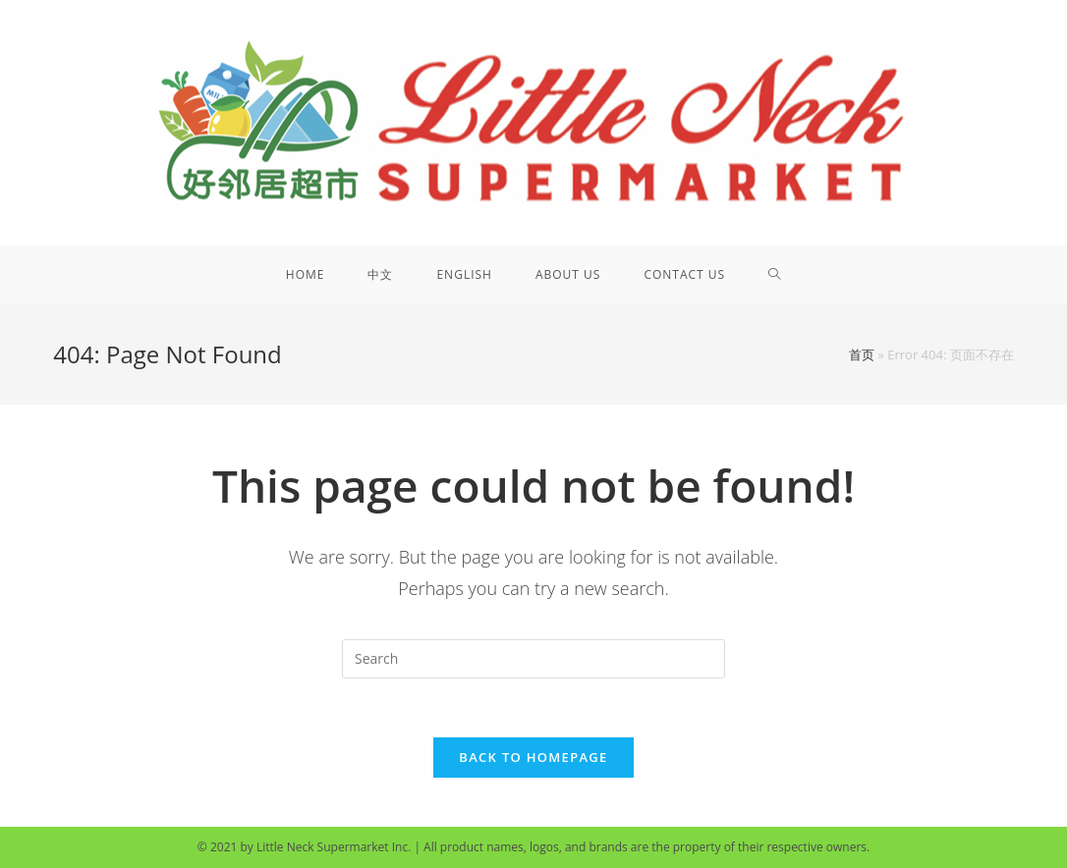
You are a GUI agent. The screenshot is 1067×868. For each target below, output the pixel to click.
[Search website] (775, 274)
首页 (861, 354)
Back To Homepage (533, 757)
